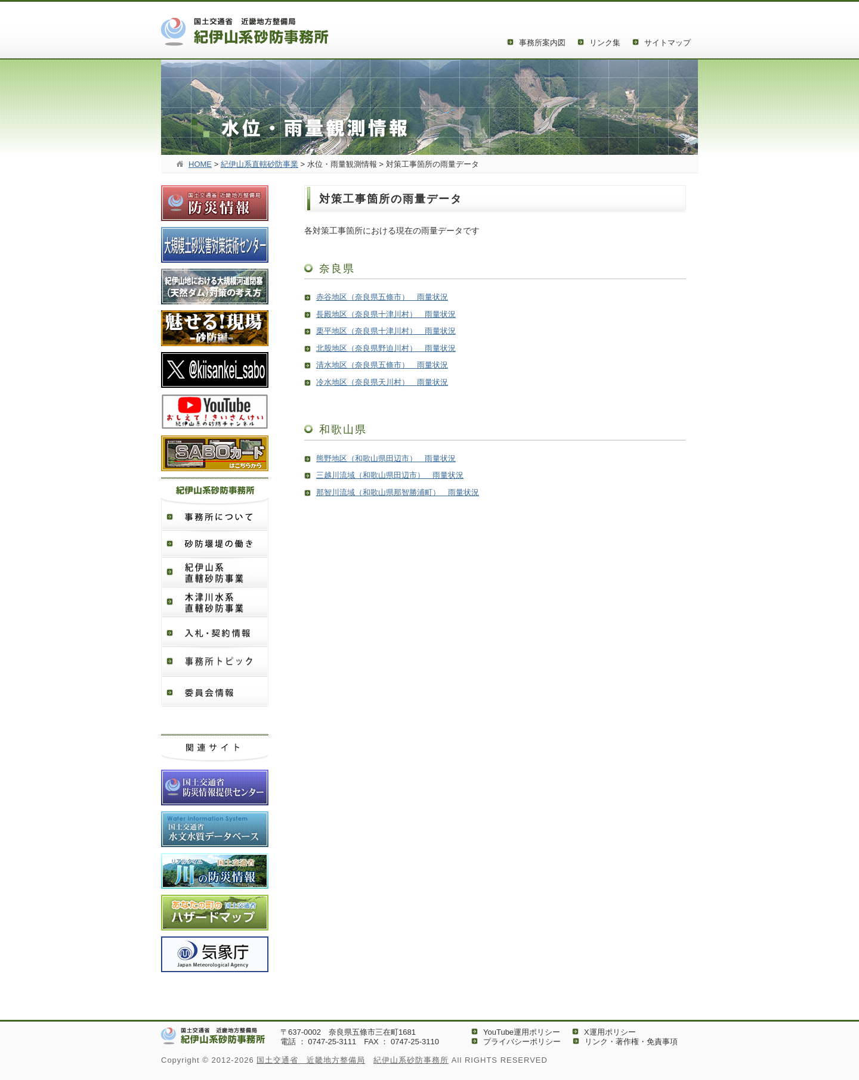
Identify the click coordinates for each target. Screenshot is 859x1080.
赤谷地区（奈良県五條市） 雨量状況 (382, 296)
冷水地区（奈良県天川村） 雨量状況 (382, 382)
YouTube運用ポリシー (521, 1032)
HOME (200, 164)
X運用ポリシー (610, 1032)
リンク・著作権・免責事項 (631, 1041)
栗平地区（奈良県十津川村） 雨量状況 (386, 330)
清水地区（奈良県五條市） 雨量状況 (382, 364)
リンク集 (604, 42)
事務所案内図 (542, 42)
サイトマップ (667, 42)
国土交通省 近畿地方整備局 (311, 1060)
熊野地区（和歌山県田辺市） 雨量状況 (386, 458)
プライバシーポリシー (522, 1041)
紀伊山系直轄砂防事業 (259, 164)
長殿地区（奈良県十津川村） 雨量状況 (386, 314)
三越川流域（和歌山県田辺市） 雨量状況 (390, 475)
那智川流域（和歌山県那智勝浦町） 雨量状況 (397, 492)
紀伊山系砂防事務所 (411, 1060)
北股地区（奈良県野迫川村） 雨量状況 (386, 348)
